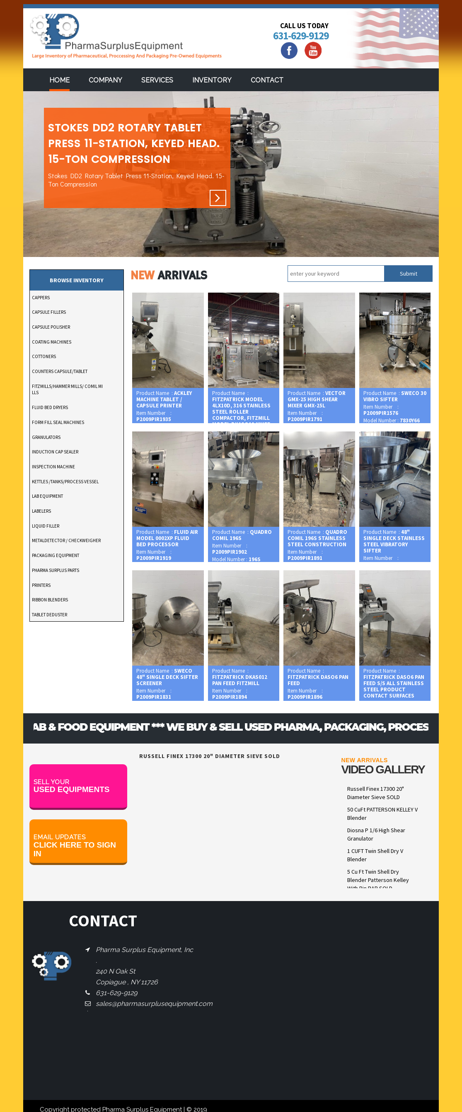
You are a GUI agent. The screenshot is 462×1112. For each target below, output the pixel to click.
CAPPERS (41, 297)
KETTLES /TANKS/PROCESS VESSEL (65, 482)
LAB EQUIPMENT (47, 496)
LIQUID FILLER (45, 526)
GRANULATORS (46, 437)
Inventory (212, 80)
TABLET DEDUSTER (49, 615)
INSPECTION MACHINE (53, 467)
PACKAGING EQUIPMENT (55, 555)
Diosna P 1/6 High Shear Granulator (376, 834)
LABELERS (41, 511)
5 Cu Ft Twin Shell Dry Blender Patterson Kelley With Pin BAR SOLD (378, 880)
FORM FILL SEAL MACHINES (58, 422)
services (157, 80)
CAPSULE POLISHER (51, 327)
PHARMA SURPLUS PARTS (55, 570)
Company (105, 80)
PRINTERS (41, 585)
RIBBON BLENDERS (50, 600)
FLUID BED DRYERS (50, 407)
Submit (408, 273)
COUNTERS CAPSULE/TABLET (59, 371)
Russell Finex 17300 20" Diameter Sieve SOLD (375, 793)
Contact (267, 80)
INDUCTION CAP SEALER (55, 452)
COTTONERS (44, 356)
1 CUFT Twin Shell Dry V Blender (375, 855)
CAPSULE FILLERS (49, 312)
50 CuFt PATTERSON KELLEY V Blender (382, 813)
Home (59, 80)
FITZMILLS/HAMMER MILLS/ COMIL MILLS (67, 389)
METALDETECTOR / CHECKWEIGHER (66, 540)
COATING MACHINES (51, 342)
